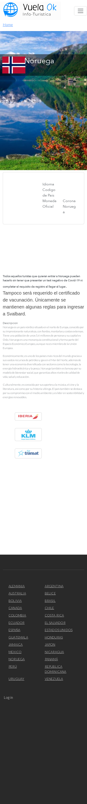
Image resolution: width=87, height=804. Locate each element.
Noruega (17, 659)
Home (8, 24)
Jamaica (16, 644)
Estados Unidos (59, 630)
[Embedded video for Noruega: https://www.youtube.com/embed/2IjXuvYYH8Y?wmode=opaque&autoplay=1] (43, 247)
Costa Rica (54, 615)
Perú (13, 666)
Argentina (54, 586)
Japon (50, 644)
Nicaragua (54, 652)
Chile (49, 608)
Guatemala (18, 637)
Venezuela (54, 679)
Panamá (51, 659)
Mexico (15, 652)
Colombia (17, 615)
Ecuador (16, 623)
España (14, 630)
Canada (15, 608)
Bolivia (15, 601)
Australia (17, 593)
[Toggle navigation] (80, 11)
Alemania (17, 586)
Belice (50, 593)
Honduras (54, 637)
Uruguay (16, 679)
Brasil (50, 601)
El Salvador (55, 623)
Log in (8, 697)
